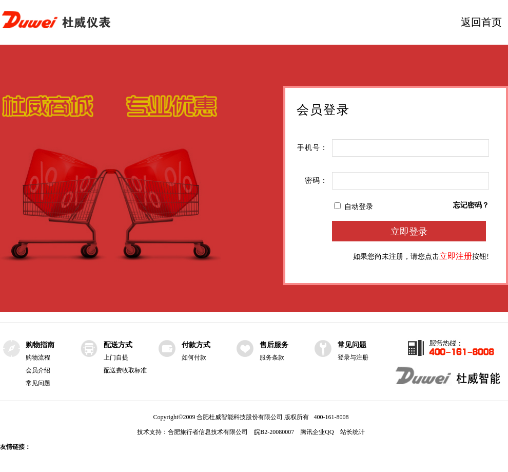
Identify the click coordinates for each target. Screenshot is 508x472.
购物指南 (40, 345)
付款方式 (196, 345)
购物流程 (38, 357)
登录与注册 (353, 357)
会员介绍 (38, 370)
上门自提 (116, 357)
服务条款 (272, 357)
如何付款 (194, 357)
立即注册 (455, 256)
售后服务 (274, 345)
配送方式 (118, 345)
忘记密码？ (471, 205)
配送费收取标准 (125, 370)
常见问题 (38, 383)
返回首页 (481, 22)
